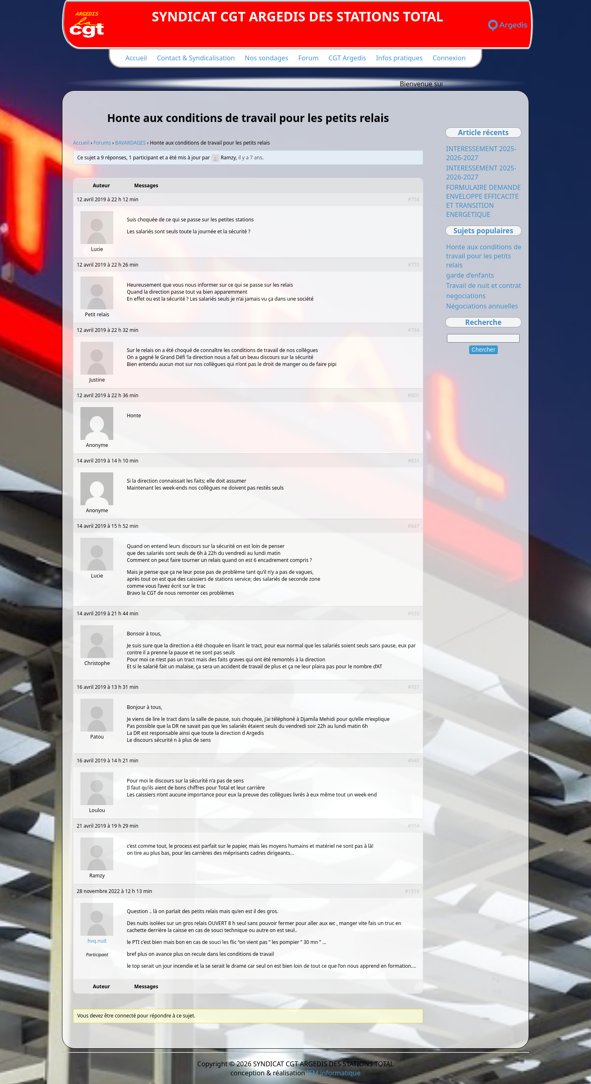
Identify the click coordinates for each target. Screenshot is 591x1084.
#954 (413, 825)
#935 (413, 613)
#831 (413, 460)
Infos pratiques (399, 57)
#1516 (412, 891)
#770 (413, 264)
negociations (466, 295)
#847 (413, 525)
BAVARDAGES (130, 142)
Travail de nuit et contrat (483, 285)
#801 (413, 395)
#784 (413, 330)
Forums (102, 142)
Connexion (449, 57)
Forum (308, 57)
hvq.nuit (96, 940)
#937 (413, 687)
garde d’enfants (470, 275)
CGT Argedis (347, 57)
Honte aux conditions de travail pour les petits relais (483, 255)
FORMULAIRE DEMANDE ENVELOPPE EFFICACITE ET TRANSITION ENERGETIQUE (483, 201)
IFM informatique (334, 1072)
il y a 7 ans (250, 157)
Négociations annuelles (482, 306)
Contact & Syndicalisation (196, 57)
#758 (413, 199)
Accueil (136, 57)
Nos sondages (266, 57)
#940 (413, 760)
